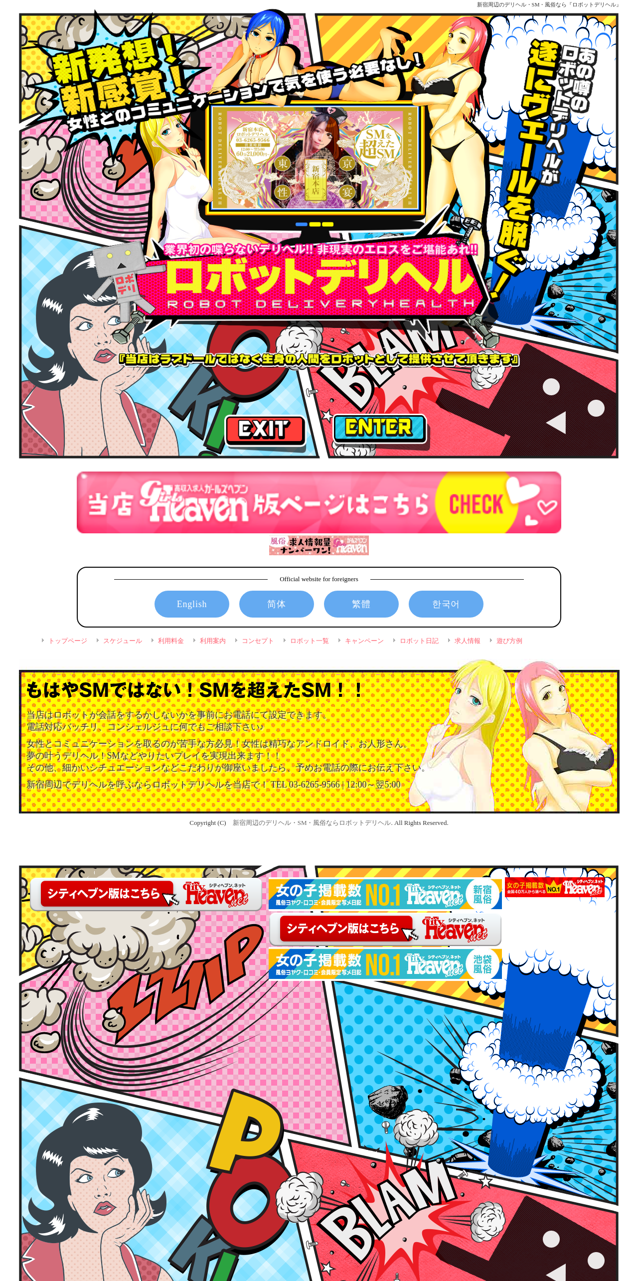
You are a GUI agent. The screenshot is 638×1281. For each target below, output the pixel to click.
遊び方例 (509, 640)
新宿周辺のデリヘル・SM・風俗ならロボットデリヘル (312, 822)
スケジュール (122, 640)
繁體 (361, 604)
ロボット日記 (419, 640)
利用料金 (171, 640)
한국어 (446, 604)
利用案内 (213, 640)
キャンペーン (364, 640)
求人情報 (467, 640)
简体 (276, 604)
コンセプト (258, 640)
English (192, 604)
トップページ (67, 640)
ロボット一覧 (309, 640)
